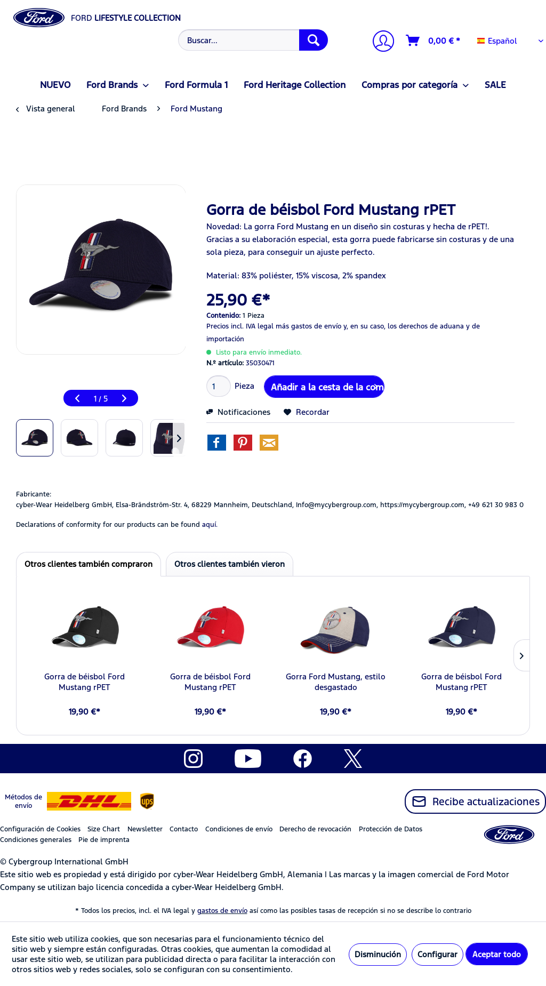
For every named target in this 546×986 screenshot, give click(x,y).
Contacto (184, 829)
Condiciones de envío (238, 829)
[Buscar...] (253, 40)
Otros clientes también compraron (88, 564)
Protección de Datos (390, 829)
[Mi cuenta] (379, 42)
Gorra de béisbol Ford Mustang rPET (84, 681)
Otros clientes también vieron (229, 564)
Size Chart (103, 829)
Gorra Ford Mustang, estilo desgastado (336, 681)
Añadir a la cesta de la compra (327, 385)
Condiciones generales (35, 840)
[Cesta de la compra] (433, 40)
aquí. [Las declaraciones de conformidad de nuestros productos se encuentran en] (210, 524)
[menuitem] (251, 40)
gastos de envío (222, 911)
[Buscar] (313, 40)
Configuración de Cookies (40, 829)
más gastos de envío (308, 326)
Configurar (437, 954)
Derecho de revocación (315, 829)
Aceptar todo (496, 954)
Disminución (378, 954)
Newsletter (145, 829)
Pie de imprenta (104, 840)
